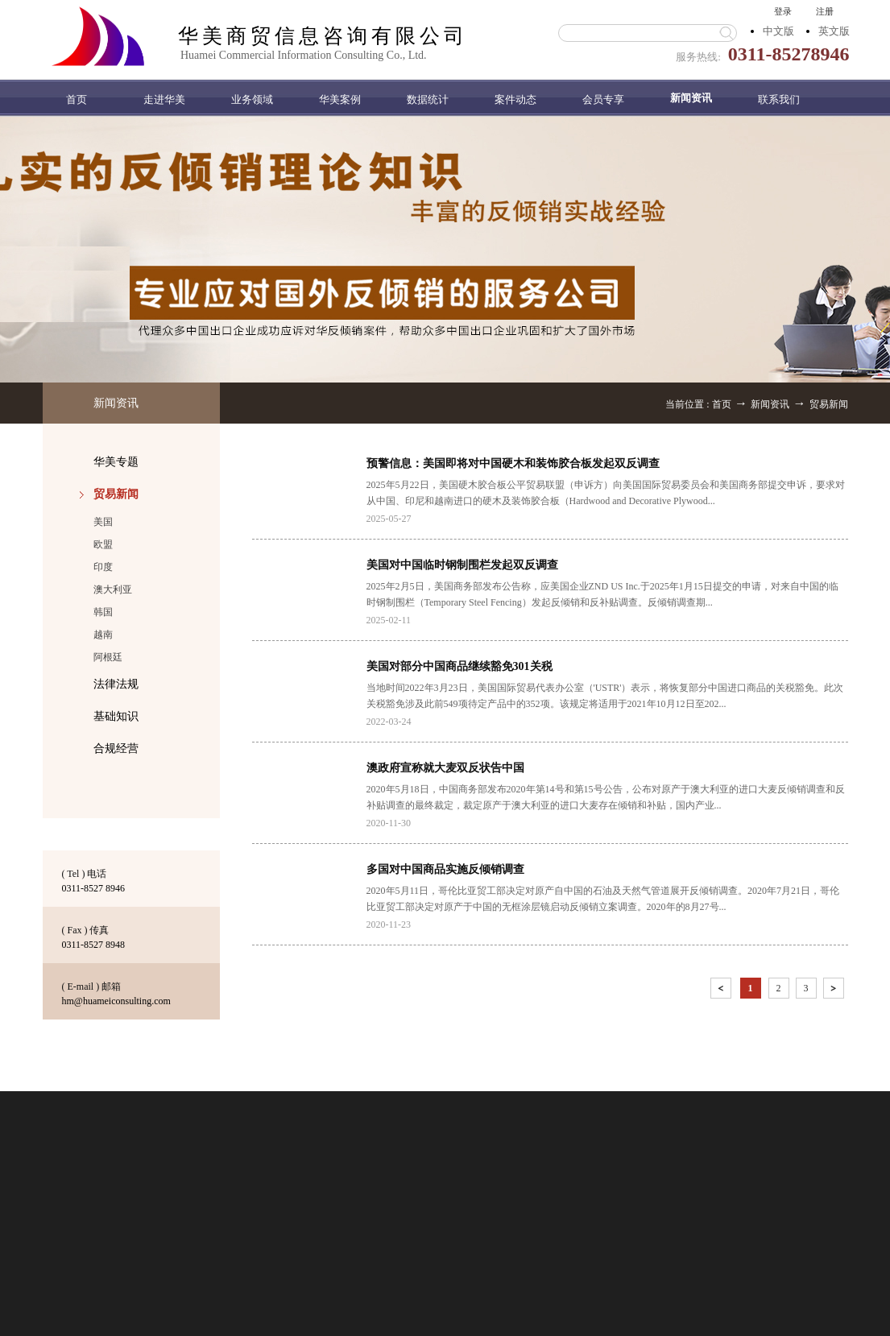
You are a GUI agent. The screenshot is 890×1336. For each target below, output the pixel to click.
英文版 (834, 31)
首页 (76, 99)
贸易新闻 (828, 404)
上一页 (722, 991)
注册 (825, 11)
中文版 (778, 31)
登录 (783, 11)
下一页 (835, 991)
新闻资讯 (770, 404)
